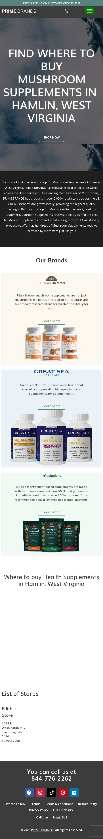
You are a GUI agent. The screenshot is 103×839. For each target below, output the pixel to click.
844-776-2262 (51, 778)
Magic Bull (60, 817)
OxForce (42, 817)
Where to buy (15, 804)
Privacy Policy (38, 810)
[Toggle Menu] (90, 11)
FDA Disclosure (63, 810)
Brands (35, 804)
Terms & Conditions (59, 804)
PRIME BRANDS (42, 830)
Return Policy (87, 804)
